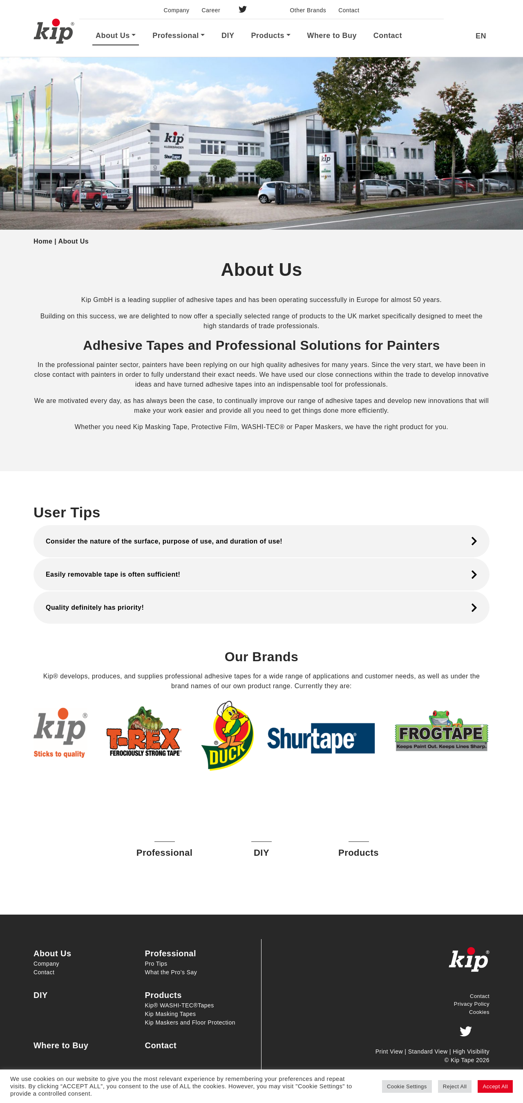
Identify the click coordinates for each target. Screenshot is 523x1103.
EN (481, 36)
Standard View (428, 1051)
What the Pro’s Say (171, 972)
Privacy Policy (471, 1004)
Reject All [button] (455, 1086)
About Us (113, 35)
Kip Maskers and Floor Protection (190, 1022)
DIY (227, 35)
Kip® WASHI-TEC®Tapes (179, 1005)
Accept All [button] (495, 1086)
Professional (175, 35)
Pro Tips (156, 963)
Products (267, 35)
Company (176, 10)
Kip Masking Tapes (170, 1014)
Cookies (479, 1012)
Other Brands (308, 10)
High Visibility (471, 1051)
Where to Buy (331, 35)
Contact (348, 10)
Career (211, 10)
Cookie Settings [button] (407, 1086)
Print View (389, 1051)
